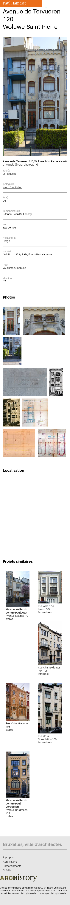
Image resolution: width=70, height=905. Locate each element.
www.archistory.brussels (24, 893)
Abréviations (10, 861)
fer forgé (5, 241)
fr (41, 7)
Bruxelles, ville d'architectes (32, 844)
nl (46, 7)
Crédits (7, 870)
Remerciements (12, 865)
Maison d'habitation (11, 187)
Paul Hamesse (8, 173)
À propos (8, 857)
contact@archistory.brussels (52, 893)
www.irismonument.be (13, 267)
